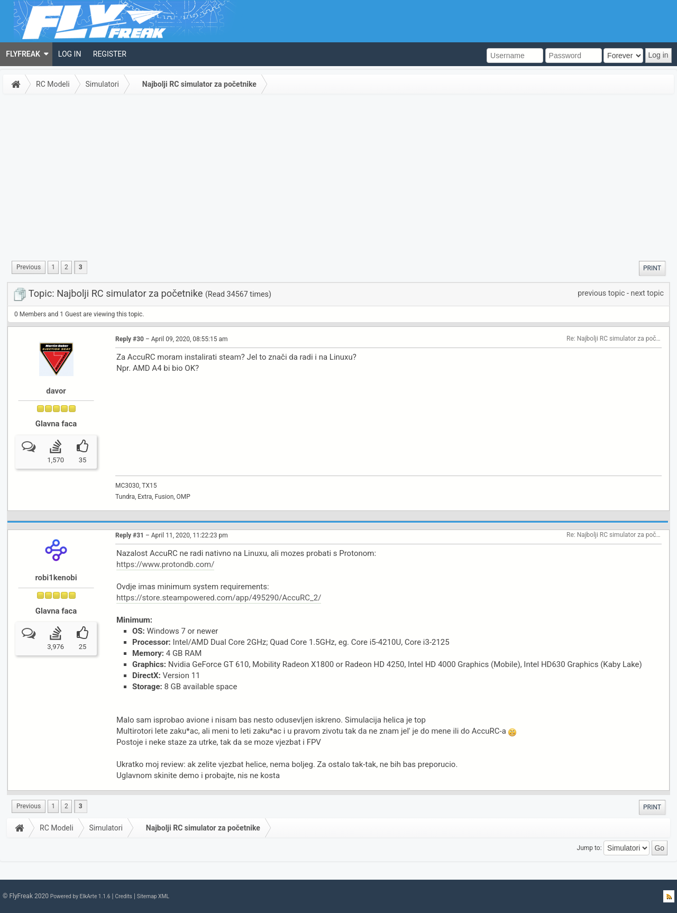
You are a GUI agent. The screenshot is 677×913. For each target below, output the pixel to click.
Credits (123, 896)
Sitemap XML (153, 896)
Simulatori (102, 84)
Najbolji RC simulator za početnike (199, 84)
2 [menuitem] (66, 267)
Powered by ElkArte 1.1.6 (80, 896)
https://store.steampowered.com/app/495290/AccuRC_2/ (218, 597)
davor (56, 391)
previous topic (601, 293)
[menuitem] (26, 54)
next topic (647, 293)
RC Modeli (53, 84)
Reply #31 (129, 535)
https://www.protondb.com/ (165, 564)
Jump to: (589, 848)
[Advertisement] (338, 177)
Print (652, 268)
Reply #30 (129, 339)
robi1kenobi (56, 577)
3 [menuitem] (81, 267)
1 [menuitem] (53, 267)
